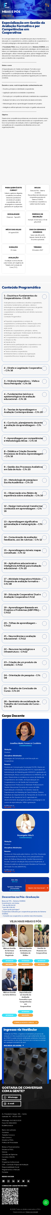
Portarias (5, 1172)
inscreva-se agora (12, 1045)
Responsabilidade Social (10, 1167)
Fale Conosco (7, 1137)
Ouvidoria (5, 1132)
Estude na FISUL (8, 1140)
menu (47, 5)
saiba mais (6, 16)
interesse (9, 960)
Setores (4, 1152)
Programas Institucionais (10, 1162)
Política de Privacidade (10, 1142)
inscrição (9, 964)
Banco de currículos (9, 1130)
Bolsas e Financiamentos (11, 1147)
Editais (4, 1159)
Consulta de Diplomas (9, 1154)
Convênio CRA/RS (8, 1157)
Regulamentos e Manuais (11, 1170)
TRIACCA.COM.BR (31, 1212)
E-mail (11, 1104)
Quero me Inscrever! (36, 888)
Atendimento (46, 1202)
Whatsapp (13, 1097)
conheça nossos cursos (24, 1022)
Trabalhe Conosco (8, 1135)
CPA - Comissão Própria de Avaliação (15, 1164)
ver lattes (7, 807)
